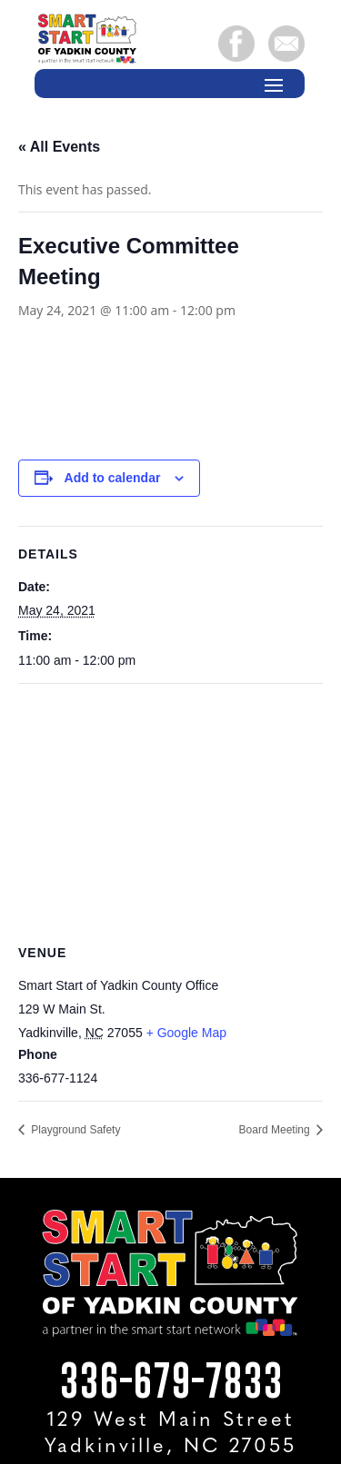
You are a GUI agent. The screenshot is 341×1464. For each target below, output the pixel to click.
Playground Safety (74, 1129)
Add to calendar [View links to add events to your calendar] (113, 477)
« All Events (59, 146)
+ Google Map (186, 1032)
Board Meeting (276, 1129)
